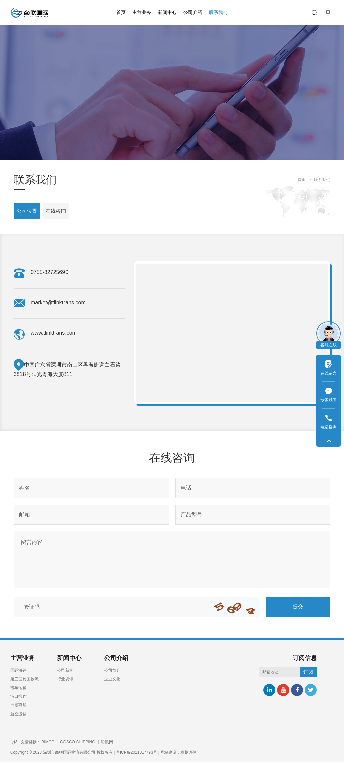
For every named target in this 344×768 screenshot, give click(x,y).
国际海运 (18, 676)
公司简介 (112, 676)
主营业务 (141, 12)
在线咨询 (63, 213)
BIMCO (50, 747)
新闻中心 (167, 12)
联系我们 (218, 12)
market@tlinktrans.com (58, 308)
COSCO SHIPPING (81, 747)
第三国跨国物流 (24, 684)
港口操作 (18, 702)
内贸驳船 (18, 711)
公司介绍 (192, 12)
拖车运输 (18, 693)
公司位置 (29, 213)
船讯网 (112, 747)
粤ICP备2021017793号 (136, 758)
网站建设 (168, 758)
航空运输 (18, 719)
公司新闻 (65, 676)
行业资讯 (65, 684)
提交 (298, 612)
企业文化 (112, 684)
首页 (121, 12)
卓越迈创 (188, 758)
